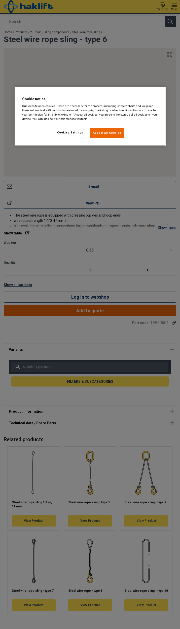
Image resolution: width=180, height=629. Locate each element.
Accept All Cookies (107, 132)
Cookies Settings (70, 132)
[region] (90, 116)
